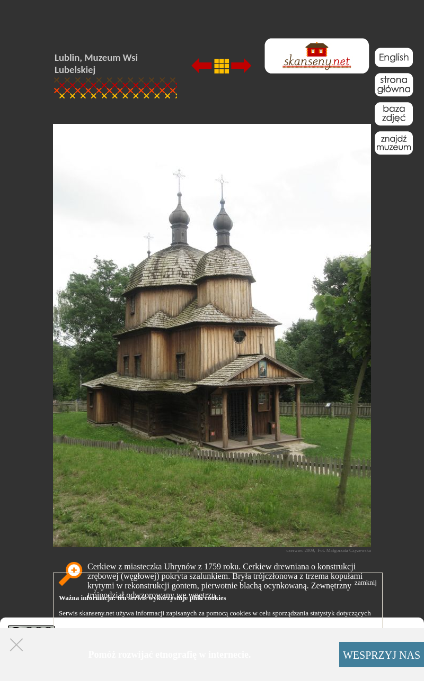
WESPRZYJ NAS (381, 655)
